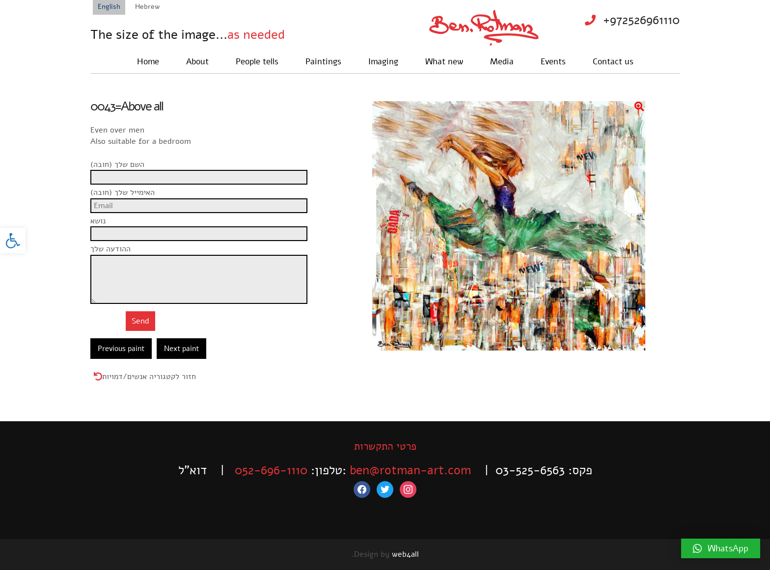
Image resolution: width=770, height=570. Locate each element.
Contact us (613, 61)
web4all (405, 554)
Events (553, 61)
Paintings (323, 61)
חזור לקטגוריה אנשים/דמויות (149, 376)
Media (502, 61)
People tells (257, 61)
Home (148, 61)
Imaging (383, 61)
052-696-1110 (271, 470)
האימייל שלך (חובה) (202, 198)
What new (444, 61)
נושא (202, 226)
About (197, 61)
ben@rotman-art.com (410, 470)
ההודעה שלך (202, 254)
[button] (13, 240)
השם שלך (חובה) (202, 170)
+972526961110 (641, 20)
